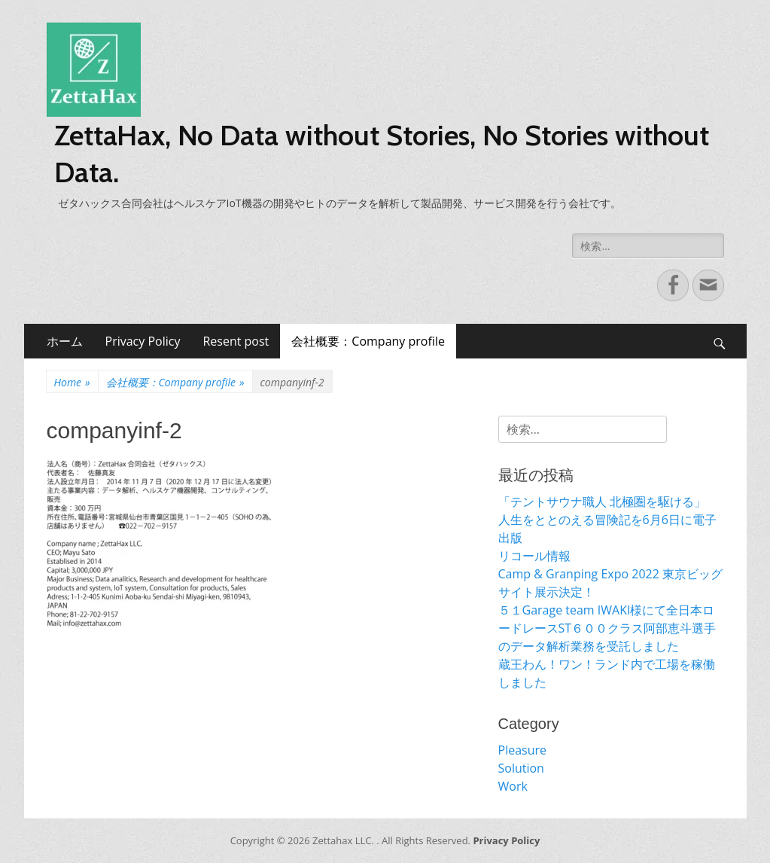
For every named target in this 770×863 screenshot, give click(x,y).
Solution (521, 768)
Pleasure (522, 750)
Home (72, 382)
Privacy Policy (143, 341)
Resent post (235, 341)
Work (513, 786)
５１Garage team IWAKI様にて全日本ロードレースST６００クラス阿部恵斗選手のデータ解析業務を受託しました (607, 628)
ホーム (65, 341)
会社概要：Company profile (368, 341)
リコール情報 (534, 555)
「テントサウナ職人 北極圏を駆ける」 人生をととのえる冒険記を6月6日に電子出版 (609, 519)
